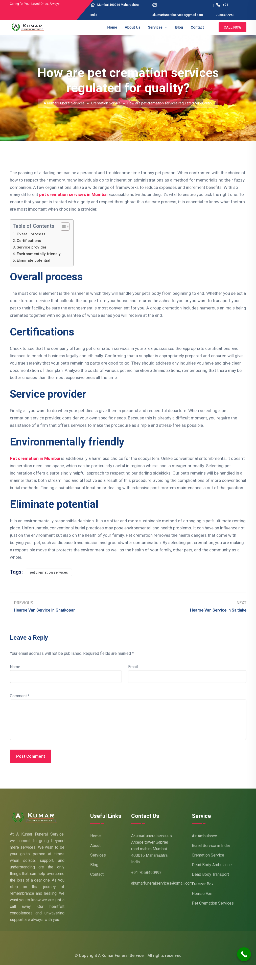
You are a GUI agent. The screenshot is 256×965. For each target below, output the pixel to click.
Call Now (232, 27)
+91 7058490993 (146, 872)
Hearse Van (202, 893)
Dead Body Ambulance (212, 864)
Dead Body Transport (210, 874)
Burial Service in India (211, 845)
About (95, 845)
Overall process (31, 234)
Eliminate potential (33, 260)
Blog (179, 27)
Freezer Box (203, 884)
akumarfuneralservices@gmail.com (162, 883)
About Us (132, 27)
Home (112, 27)
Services (158, 27)
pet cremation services (49, 572)
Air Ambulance (204, 836)
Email (133, 666)
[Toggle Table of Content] (62, 226)
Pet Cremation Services (213, 903)
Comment (20, 695)
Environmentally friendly (39, 254)
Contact (197, 27)
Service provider (31, 247)
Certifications (29, 240)
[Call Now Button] (244, 954)
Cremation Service (208, 855)
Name (15, 666)
